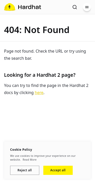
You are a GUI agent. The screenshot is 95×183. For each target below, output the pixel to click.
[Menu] (87, 7)
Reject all (24, 170)
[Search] (75, 7)
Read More (30, 159)
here (39, 92)
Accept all (58, 170)
